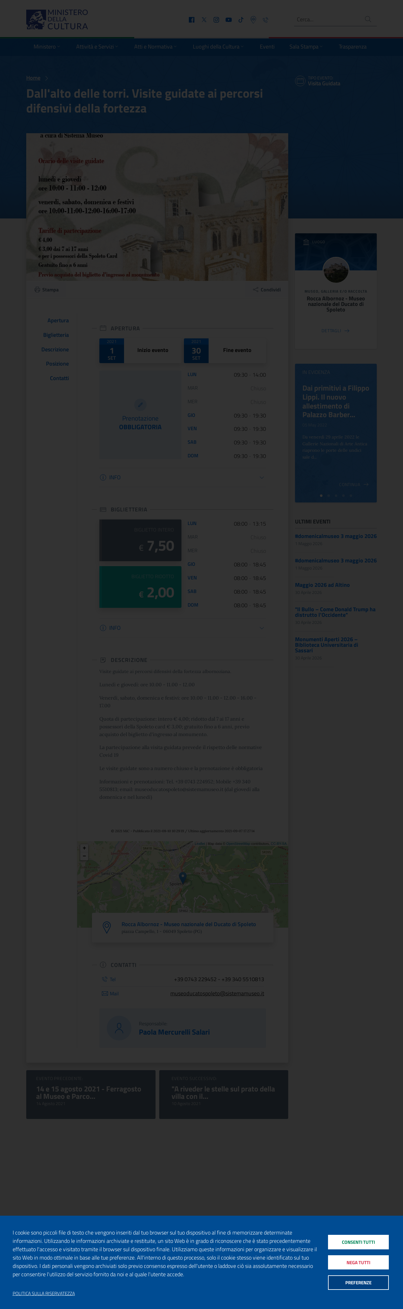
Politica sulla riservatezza (44, 1293)
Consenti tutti (358, 1241)
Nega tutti (358, 1262)
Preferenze (358, 1282)
